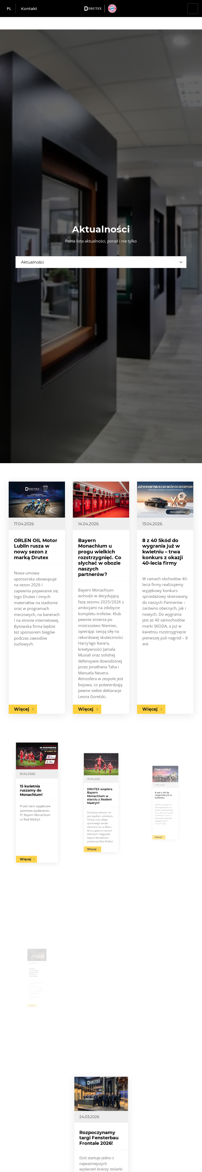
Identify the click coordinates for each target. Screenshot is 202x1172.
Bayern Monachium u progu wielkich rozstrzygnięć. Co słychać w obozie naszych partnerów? (99, 559)
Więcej (21, 707)
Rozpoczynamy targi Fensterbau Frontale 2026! (100, 1149)
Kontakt (29, 8)
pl (9, 8)
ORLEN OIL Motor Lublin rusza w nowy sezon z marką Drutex (35, 549)
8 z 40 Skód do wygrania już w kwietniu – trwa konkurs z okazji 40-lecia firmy (162, 555)
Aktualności (32, 262)
